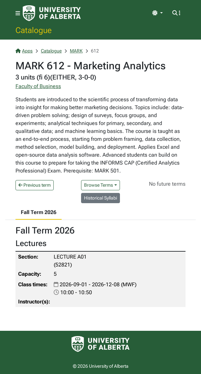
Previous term (34, 185)
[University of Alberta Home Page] (51, 13)
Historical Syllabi (100, 198)
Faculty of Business (38, 86)
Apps (24, 50)
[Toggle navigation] (17, 13)
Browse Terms (98, 185)
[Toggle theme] (157, 13)
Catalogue (33, 30)
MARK (76, 50)
